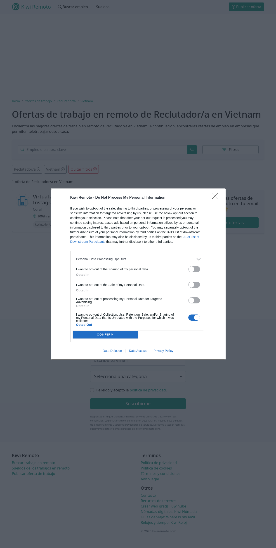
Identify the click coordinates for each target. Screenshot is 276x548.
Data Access (137, 351)
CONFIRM (105, 334)
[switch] (194, 269)
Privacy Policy (163, 351)
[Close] (216, 197)
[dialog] (138, 274)
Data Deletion (112, 351)
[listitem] (138, 259)
